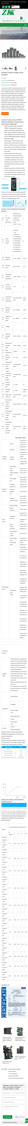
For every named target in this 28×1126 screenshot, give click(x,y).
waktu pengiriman (6, 83)
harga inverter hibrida (13, 1077)
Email (5, 114)
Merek (3, 79)
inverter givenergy (13, 1074)
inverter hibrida (12, 1072)
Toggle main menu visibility (25, 24)
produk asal (4, 81)
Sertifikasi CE (5, 986)
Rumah (3, 32)
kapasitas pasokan (6, 86)
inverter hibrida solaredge (14, 1070)
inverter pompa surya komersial (16, 1079)
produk (8, 32)
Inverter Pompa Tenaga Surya (19, 32)
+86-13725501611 (21, 20)
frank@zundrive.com (9, 20)
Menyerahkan (7, 1118)
